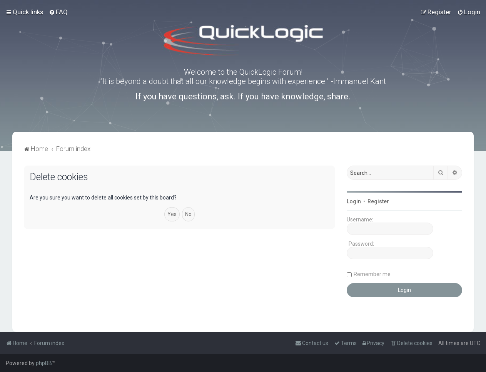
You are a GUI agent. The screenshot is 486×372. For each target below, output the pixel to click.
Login (354, 201)
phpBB (44, 363)
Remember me (372, 274)
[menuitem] (58, 12)
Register (378, 201)
